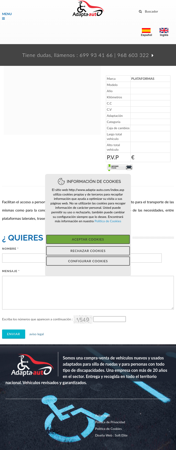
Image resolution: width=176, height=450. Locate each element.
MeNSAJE (11, 271)
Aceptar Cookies (88, 239)
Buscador (148, 10)
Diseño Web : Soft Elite (111, 435)
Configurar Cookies (88, 261)
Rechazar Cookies (88, 250)
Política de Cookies (107, 221)
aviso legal (35, 334)
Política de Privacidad (110, 422)
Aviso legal (102, 415)
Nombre (10, 248)
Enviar (13, 334)
